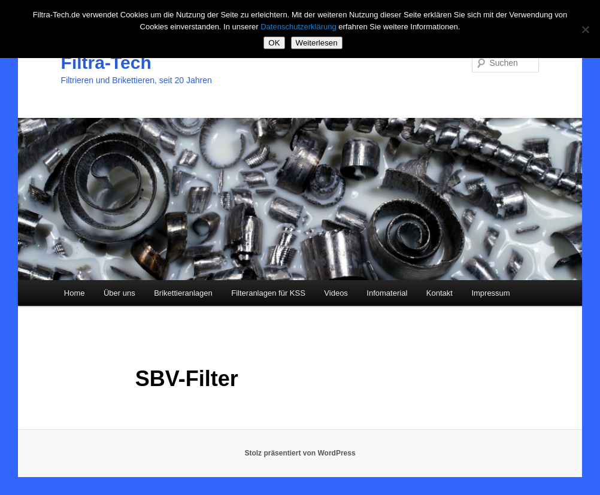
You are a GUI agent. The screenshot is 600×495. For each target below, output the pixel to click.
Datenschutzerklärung (298, 26)
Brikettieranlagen (183, 293)
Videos (336, 293)
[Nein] (585, 29)
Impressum (490, 293)
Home (74, 293)
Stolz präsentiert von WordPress (299, 453)
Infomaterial (386, 293)
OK (274, 42)
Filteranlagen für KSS (268, 293)
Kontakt (439, 293)
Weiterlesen (317, 42)
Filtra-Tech (106, 62)
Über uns (119, 293)
